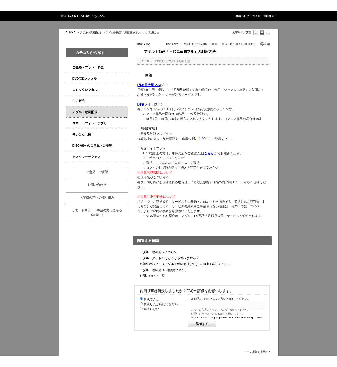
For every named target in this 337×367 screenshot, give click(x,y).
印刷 (267, 44)
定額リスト (270, 16)
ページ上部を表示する (257, 351)
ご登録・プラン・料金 (88, 67)
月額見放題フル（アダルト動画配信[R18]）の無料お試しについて (186, 264)
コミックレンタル (84, 89)
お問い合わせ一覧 (152, 276)
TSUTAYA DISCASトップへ (82, 16)
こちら (199, 138)
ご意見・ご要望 (97, 172)
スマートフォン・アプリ (89, 123)
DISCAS (71, 32)
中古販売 (78, 101)
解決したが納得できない (161, 304)
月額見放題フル (149, 85)
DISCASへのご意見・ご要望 (92, 145)
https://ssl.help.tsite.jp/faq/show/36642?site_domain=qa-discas (226, 317)
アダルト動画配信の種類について (163, 270)
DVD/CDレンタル (84, 78)
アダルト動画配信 (90, 32)
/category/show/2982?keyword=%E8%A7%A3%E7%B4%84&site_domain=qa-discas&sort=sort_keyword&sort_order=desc (69, 123)
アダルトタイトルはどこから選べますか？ (169, 258)
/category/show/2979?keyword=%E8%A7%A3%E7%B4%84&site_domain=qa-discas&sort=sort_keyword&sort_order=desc (69, 67)
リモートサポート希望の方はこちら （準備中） (100, 212)
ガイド (256, 16)
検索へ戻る (144, 44)
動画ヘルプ (242, 16)
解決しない (151, 309)
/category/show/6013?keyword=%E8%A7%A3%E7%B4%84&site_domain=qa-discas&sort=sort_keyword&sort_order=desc (69, 101)
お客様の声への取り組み (97, 197)
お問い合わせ (97, 185)
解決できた (151, 299)
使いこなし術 (81, 134)
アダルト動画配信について (158, 252)
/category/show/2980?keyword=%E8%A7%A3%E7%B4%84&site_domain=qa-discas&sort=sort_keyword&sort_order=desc (69, 78)
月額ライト (146, 104)
